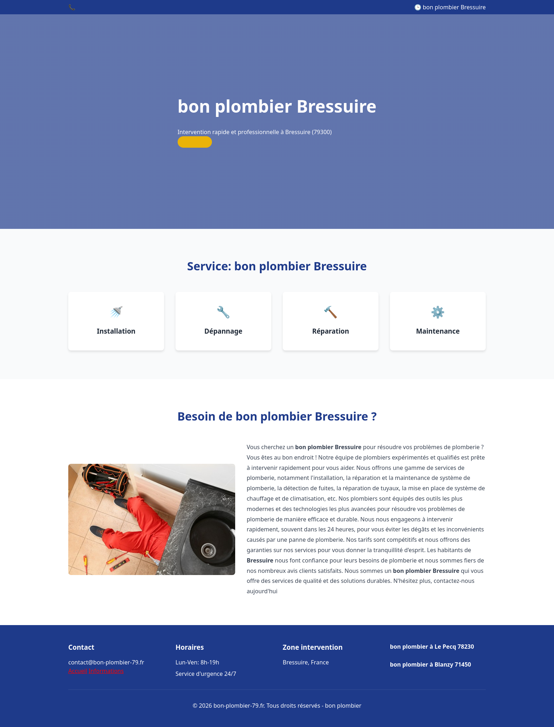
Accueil (77, 671)
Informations (106, 671)
